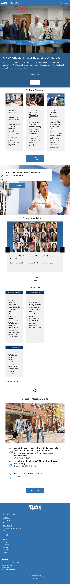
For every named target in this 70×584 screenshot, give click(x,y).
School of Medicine (16, 3)
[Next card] (37, 82)
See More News (35, 278)
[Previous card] (32, 82)
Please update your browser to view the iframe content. (35, 465)
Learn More (17, 185)
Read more (35, 74)
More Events (35, 491)
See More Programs (35, 158)
